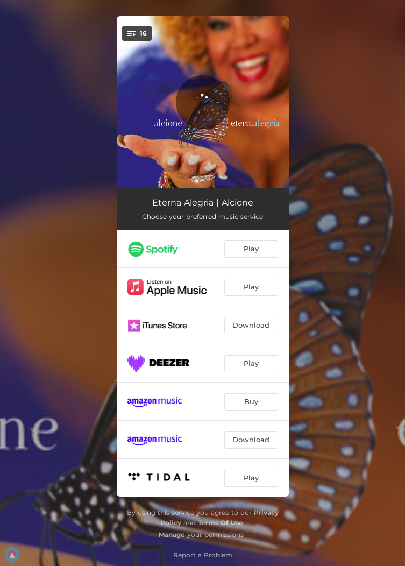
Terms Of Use (220, 523)
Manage (172, 534)
